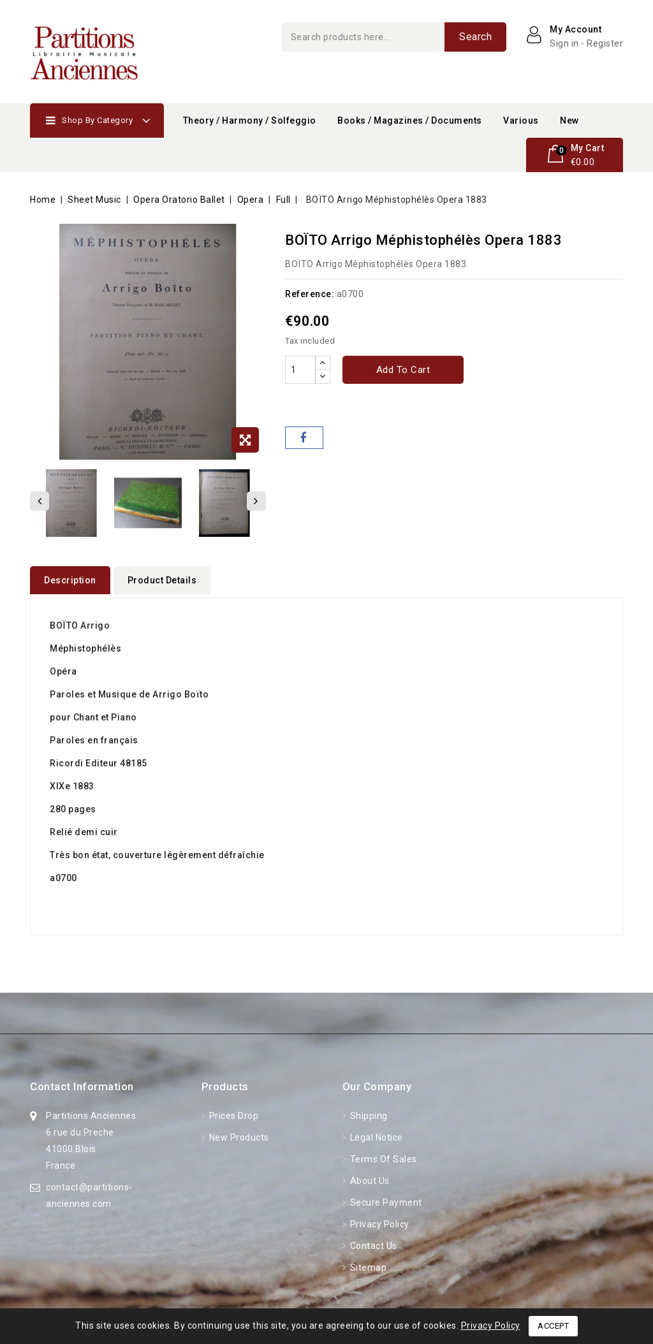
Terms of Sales (382, 1156)
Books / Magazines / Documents (409, 120)
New (569, 120)
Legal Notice (375, 1134)
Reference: (309, 294)
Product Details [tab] (162, 580)
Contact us (372, 1243)
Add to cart (403, 370)
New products (238, 1134)
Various (521, 120)
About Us (369, 1177)
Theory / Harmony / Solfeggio (249, 120)
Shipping (368, 1112)
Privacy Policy (378, 1221)
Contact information (82, 1083)
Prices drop (232, 1112)
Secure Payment (385, 1199)
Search (475, 37)
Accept (553, 1326)
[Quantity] (300, 370)
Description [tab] (70, 580)
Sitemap (367, 1264)
